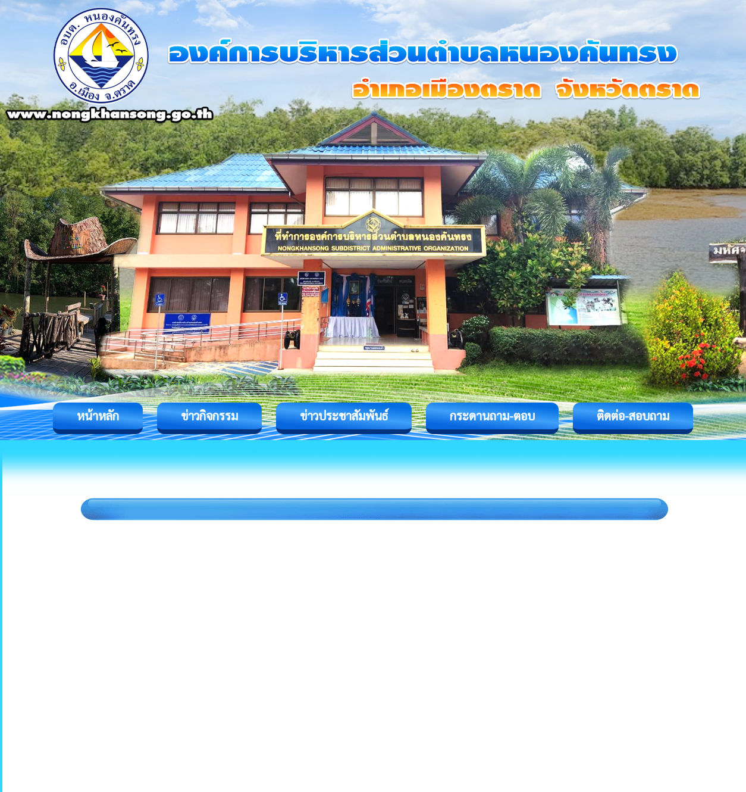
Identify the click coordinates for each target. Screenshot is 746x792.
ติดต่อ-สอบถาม (633, 415)
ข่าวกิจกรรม (209, 415)
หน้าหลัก (98, 415)
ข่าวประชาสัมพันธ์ (344, 415)
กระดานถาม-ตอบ (492, 415)
